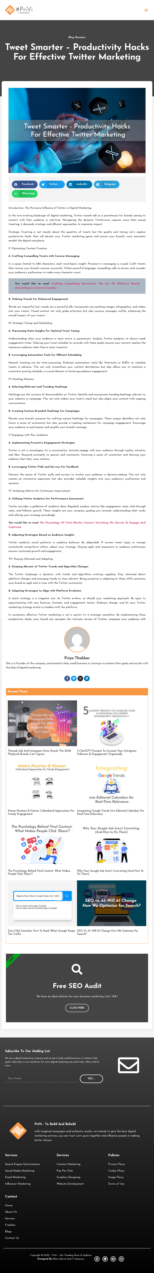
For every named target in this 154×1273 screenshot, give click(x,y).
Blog (71, 37)
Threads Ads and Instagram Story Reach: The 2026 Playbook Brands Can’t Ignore (39, 753)
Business (80, 37)
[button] (146, 10)
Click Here (77, 1008)
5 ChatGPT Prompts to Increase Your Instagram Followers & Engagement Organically (106, 753)
